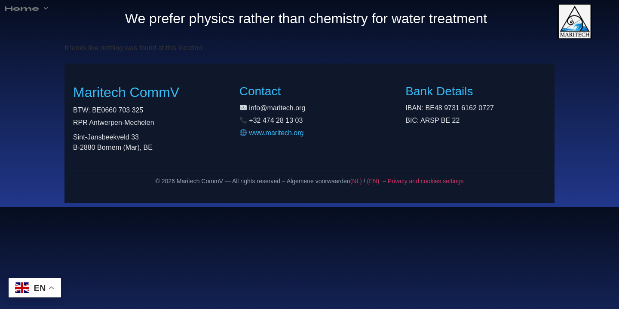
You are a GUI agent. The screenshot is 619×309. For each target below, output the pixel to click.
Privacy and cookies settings (425, 181)
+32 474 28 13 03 (276, 120)
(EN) (373, 181)
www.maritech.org (276, 132)
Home (18, 8)
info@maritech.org (277, 108)
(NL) (356, 181)
